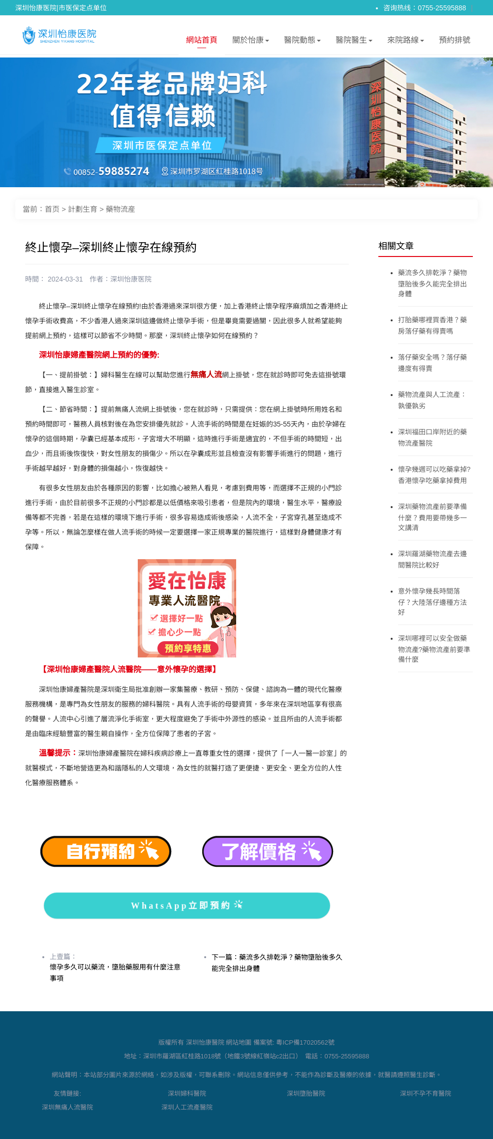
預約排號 (454, 40)
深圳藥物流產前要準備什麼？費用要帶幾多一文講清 (432, 517)
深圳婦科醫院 (187, 1093)
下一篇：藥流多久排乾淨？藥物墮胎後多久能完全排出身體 (277, 962)
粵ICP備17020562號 (305, 1042)
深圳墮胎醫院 (306, 1093)
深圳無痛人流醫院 (67, 1107)
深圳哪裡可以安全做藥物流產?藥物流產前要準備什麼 (434, 648)
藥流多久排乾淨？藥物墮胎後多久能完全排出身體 (432, 283)
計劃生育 (82, 209)
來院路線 (405, 42)
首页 (52, 209)
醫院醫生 (354, 42)
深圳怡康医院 (131, 279)
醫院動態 (302, 42)
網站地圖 (238, 1042)
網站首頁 (201, 42)
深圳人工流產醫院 (187, 1107)
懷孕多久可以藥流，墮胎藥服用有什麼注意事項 (115, 972)
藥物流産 (120, 209)
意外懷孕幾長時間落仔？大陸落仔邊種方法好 (432, 601)
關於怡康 (250, 42)
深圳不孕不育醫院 (425, 1093)
